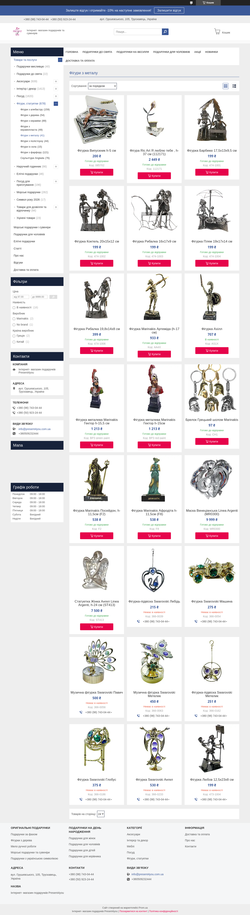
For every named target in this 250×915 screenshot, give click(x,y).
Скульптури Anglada (32, 158)
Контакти (190, 846)
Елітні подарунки (27, 173)
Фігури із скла (29, 146)
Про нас (19, 255)
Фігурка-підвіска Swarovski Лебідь (154, 601)
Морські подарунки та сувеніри (30, 852)
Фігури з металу (30, 135)
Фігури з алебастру (32, 109)
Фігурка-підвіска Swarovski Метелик (212, 694)
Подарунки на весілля (132, 51)
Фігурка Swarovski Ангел (154, 779)
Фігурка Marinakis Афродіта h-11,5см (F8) (154, 512)
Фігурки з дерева (21, 840)
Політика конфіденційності (163, 911)
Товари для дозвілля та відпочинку (31, 208)
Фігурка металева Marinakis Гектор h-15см (154, 421)
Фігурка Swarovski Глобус (96, 779)
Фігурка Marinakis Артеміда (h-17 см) (154, 330)
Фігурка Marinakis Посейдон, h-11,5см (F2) (97, 512)
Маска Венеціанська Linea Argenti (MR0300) (212, 512)
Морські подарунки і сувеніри (32, 227)
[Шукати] (165, 31)
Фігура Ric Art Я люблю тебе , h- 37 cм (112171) (154, 152)
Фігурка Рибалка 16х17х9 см (154, 241)
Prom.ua (143, 907)
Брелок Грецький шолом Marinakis (212, 420)
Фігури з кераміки (31, 120)
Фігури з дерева (30, 115)
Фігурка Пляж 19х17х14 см (211, 241)
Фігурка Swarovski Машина (211, 601)
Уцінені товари (26, 217)
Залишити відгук (169, 10)
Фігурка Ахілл (212, 329)
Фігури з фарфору (31, 152)
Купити (98, 172)
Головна (72, 51)
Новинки (211, 51)
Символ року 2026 (28, 199)
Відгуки (18, 262)
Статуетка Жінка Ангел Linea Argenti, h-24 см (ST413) (97, 603)
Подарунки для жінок (82, 838)
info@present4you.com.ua (35, 429)
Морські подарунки (28, 192)
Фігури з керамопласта (29, 128)
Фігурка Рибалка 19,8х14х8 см (96, 329)
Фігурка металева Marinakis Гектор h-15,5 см (97, 421)
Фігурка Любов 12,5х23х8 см (212, 779)
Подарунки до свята (97, 51)
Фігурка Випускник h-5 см (97, 150)
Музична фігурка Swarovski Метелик (154, 694)
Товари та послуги (25, 59)
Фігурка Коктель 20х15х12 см (96, 241)
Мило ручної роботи (23, 846)
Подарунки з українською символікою (34, 858)
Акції (197, 51)
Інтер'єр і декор (26, 88)
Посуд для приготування (25, 183)
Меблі (130, 846)
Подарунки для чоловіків (171, 51)
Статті (17, 248)
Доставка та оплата (80, 60)
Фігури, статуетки (27, 103)
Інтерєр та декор (137, 840)
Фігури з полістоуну (32, 141)
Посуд (20, 96)
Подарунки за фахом (24, 834)
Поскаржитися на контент (133, 911)
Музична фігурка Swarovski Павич (97, 692)
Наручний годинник (29, 166)
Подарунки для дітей (82, 850)
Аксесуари (23, 81)
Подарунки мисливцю (30, 66)
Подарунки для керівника (85, 856)
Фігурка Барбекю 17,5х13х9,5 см (212, 150)
